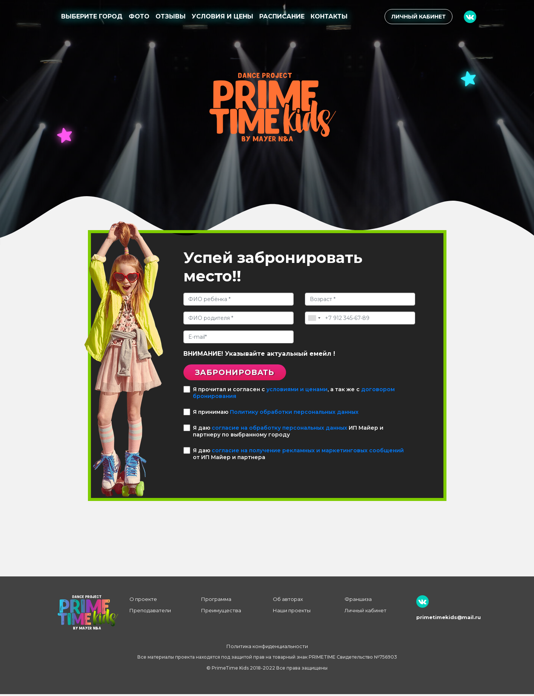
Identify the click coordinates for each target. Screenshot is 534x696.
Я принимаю (271, 413)
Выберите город (92, 16)
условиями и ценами (297, 391)
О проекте (143, 601)
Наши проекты (292, 612)
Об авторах (288, 601)
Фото (139, 16)
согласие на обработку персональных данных (279, 429)
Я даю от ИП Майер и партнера (293, 455)
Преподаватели (150, 612)
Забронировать (242, 373)
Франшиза (358, 601)
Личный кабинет (418, 16)
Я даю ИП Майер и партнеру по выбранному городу (283, 433)
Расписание (282, 16)
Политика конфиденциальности (267, 648)
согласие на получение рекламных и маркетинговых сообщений (308, 452)
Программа (216, 601)
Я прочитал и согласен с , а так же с (289, 394)
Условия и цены (222, 16)
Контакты (329, 16)
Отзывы (170, 16)
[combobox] (314, 318)
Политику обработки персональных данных (294, 413)
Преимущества (221, 612)
